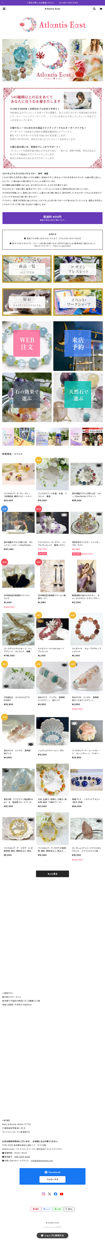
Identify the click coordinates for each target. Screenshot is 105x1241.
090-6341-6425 (22, 1157)
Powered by (52, 1227)
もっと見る (52, 873)
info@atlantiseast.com (42, 1160)
